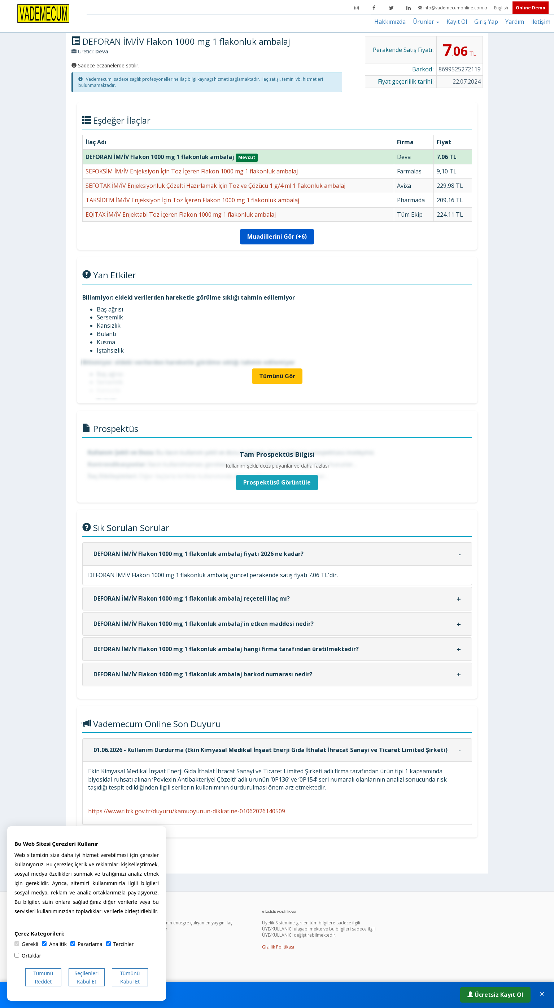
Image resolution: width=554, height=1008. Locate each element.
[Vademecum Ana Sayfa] (43, 13)
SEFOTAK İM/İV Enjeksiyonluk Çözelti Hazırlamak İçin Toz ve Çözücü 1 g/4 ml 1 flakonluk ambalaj (215, 186)
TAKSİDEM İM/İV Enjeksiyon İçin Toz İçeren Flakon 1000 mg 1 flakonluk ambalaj (192, 200)
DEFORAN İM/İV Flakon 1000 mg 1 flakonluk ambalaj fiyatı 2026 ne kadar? (198, 554)
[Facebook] (374, 8)
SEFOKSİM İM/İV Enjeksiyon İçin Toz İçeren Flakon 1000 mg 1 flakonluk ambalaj (192, 171)
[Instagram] (357, 8)
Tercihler (120, 944)
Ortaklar (27, 955)
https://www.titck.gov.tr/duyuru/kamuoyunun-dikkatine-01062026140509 (186, 811)
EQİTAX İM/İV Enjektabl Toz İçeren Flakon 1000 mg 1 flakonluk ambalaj (181, 214)
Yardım (514, 22)
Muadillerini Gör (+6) (277, 236)
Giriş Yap (486, 22)
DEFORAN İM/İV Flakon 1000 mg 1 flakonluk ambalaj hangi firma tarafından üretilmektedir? (226, 649)
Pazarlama (86, 944)
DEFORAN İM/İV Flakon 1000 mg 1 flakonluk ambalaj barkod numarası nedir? (203, 674)
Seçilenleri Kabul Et (87, 977)
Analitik (54, 944)
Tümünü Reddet (43, 977)
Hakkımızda (390, 22)
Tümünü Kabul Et (130, 977)
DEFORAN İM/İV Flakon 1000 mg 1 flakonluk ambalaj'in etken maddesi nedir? (203, 624)
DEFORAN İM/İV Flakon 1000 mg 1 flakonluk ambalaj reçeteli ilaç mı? (191, 598)
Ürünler (426, 22)
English (501, 8)
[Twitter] (391, 8)
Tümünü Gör (277, 376)
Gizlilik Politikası (278, 947)
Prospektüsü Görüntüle (277, 482)
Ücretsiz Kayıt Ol (495, 995)
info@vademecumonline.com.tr (453, 8)
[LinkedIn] (408, 8)
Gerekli (26, 944)
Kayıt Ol (456, 22)
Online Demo (530, 8)
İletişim (540, 22)
